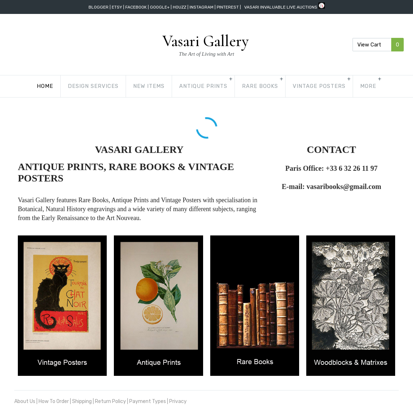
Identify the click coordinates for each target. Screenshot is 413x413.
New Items (122, 86)
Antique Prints (176, 86)
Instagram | (203, 7)
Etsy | (118, 7)
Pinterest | (229, 7)
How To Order (54, 401)
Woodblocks (353, 86)
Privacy (178, 401)
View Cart (378, 44)
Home (18, 86)
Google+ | (161, 7)
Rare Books (233, 86)
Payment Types (147, 401)
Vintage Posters (292, 86)
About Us (24, 401)
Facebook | (137, 7)
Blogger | (100, 7)
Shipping (82, 401)
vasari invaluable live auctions (280, 7)
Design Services (66, 86)
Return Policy (110, 401)
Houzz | (181, 7)
